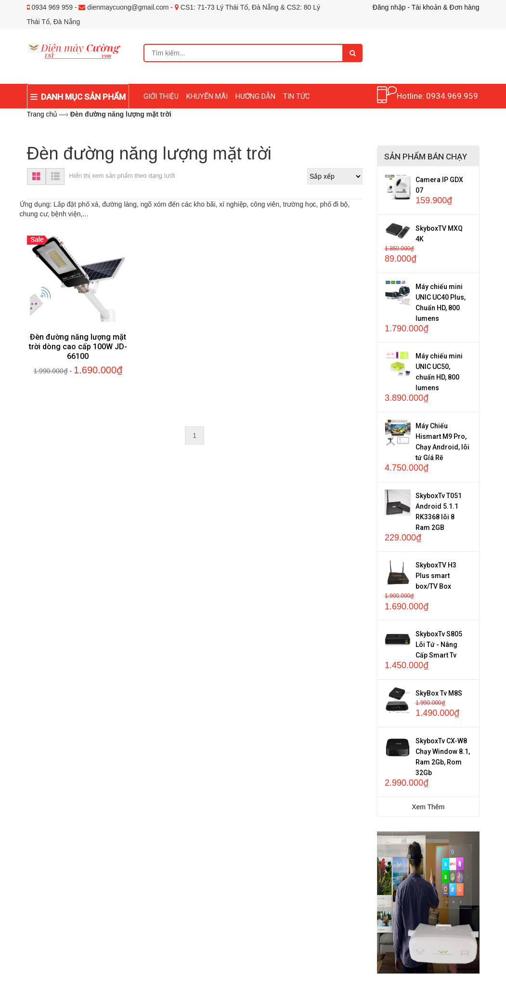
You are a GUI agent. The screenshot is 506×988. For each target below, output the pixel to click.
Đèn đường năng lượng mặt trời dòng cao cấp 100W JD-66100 (78, 346)
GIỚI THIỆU (161, 96)
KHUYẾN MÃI (207, 96)
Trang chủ (42, 114)
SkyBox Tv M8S (438, 693)
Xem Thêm (428, 807)
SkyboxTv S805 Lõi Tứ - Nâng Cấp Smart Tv (438, 644)
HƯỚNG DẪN (255, 96)
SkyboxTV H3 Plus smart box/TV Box (435, 575)
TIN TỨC (296, 96)
